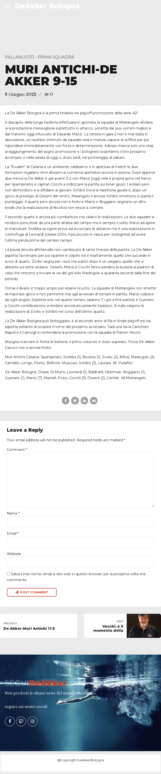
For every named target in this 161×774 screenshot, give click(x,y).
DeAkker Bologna (47, 6)
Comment (17, 449)
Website (14, 555)
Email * (13, 535)
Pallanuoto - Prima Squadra (39, 57)
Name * (13, 514)
